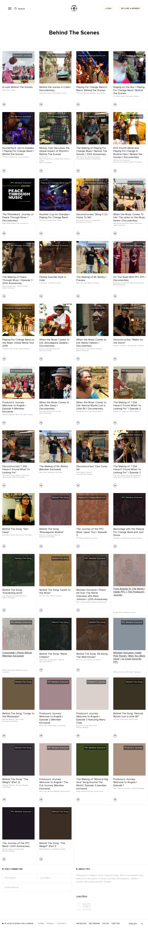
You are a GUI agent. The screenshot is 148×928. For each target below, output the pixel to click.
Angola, (115, 612)
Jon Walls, (51, 283)
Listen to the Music (119, 225)
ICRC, (115, 475)
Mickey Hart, (43, 157)
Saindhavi (58, 283)
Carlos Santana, (81, 472)
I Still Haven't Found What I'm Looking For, (16, 475)
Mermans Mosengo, (90, 93)
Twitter (115, 924)
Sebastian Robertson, (8, 785)
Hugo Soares (62, 725)
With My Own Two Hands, (121, 160)
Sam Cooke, (80, 220)
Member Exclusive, (21, 670)
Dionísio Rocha (65, 791)
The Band (63, 849)
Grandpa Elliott (101, 602)
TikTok (105, 924)
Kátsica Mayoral (135, 411)
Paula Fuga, (88, 411)
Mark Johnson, (81, 602)
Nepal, (4, 90)
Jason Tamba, (14, 349)
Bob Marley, (88, 283)
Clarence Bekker (23, 157)
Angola (13, 90)
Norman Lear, (15, 223)
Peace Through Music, (9, 286)
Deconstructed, (132, 345)
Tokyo (95, 538)
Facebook (81, 924)
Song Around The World (84, 222)
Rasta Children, (81, 349)
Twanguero (137, 672)
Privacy (50, 924)
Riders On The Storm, (120, 345)
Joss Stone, (116, 538)
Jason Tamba (101, 93)
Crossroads (5, 672)
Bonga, (78, 791)
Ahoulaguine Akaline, (53, 349)
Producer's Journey (129, 612)
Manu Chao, (80, 283)
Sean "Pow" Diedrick (45, 661)
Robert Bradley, (91, 602)
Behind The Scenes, (45, 93)
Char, (47, 596)
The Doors (140, 345)
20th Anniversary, (81, 157)
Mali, (8, 90)
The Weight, (55, 849)
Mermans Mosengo (82, 727)
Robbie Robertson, (45, 849)
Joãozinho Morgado (138, 788)
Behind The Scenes (45, 162)
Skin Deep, (42, 411)
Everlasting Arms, (21, 596)
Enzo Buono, (43, 283)
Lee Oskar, (116, 719)
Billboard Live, (88, 538)
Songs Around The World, (121, 283)
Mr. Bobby (96, 283)
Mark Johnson (28, 414)
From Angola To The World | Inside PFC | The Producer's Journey (129, 592)
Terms (41, 924)
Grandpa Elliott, (52, 220)
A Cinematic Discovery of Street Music (88, 159)
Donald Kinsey (133, 719)
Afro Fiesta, (129, 672)
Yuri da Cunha (98, 791)
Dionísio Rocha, (52, 725)
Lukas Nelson (6, 787)
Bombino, (42, 349)
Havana (64, 93)
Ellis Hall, (42, 596)
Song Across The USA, (54, 411)
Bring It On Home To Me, (92, 220)
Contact (61, 924)
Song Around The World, (121, 162)
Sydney (59, 220)
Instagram (94, 924)
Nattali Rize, (43, 660)
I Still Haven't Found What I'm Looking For (127, 477)
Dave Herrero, (19, 535)
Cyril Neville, (88, 660)
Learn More (81, 896)
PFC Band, (79, 93)
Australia (136, 96)
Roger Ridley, (6, 223)
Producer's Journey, (82, 725)
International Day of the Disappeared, (129, 475)
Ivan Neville (96, 660)
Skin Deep (28, 535)
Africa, (121, 612)
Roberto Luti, (14, 157)
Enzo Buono (24, 223)
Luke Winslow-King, (8, 596)
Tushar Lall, (125, 411)
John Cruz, (79, 660)
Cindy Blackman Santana (84, 474)
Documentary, (56, 93)
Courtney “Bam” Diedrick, (56, 660)
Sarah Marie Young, (8, 535)
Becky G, (89, 472)
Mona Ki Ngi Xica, (87, 791)
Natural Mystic (97, 411)
